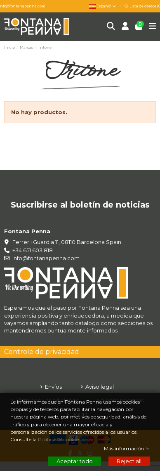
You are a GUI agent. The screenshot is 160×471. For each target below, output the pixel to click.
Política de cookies (60, 439)
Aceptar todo (74, 461)
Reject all (129, 461)
